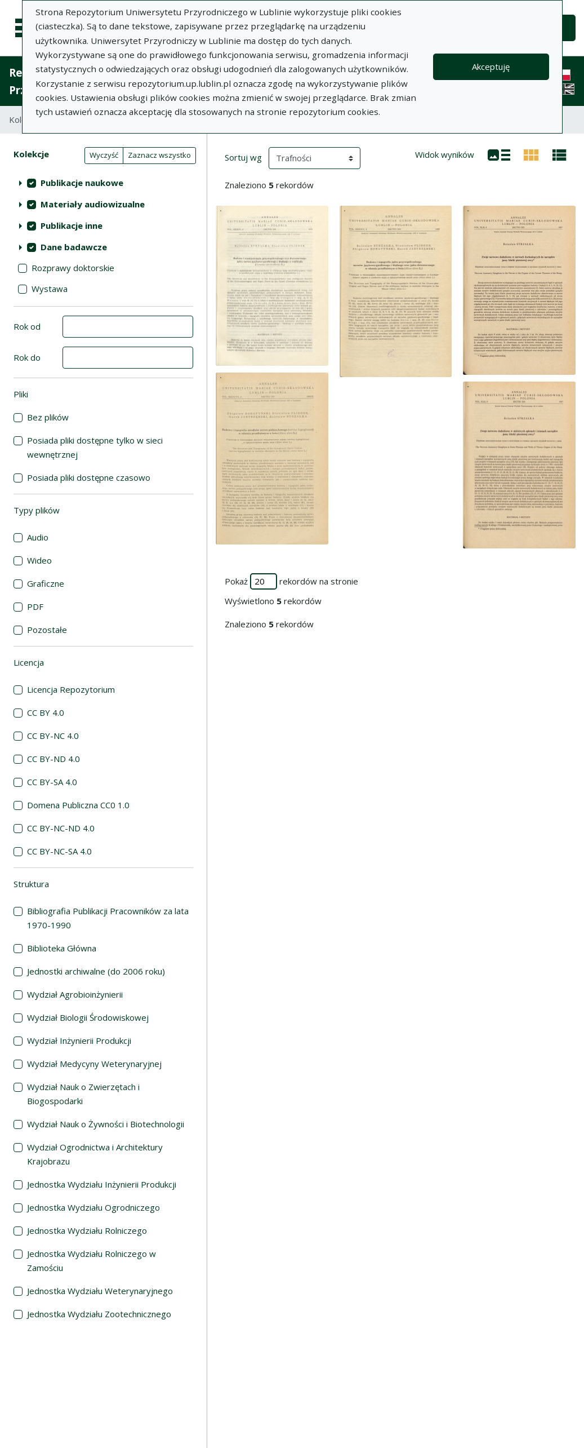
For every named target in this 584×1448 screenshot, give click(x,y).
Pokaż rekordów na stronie (291, 581)
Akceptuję (491, 66)
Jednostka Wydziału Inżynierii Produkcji (101, 1184)
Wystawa (50, 288)
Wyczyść (104, 155)
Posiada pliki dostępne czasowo (88, 477)
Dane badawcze (74, 247)
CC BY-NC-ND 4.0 (61, 828)
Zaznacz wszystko (159, 155)
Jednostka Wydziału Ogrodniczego (93, 1207)
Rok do (27, 357)
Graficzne (45, 583)
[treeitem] (103, 182)
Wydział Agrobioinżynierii (75, 994)
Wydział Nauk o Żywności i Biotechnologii (105, 1124)
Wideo (39, 560)
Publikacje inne (71, 225)
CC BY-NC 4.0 (53, 735)
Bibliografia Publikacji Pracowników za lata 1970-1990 (108, 918)
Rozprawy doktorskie (73, 267)
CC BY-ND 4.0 (53, 758)
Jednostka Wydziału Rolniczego (87, 1230)
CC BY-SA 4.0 (52, 781)
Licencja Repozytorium (71, 689)
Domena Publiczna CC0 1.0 (78, 805)
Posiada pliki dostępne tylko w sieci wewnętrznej (95, 447)
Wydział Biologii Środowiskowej (88, 1017)
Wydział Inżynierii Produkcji (79, 1040)
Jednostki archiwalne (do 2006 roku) (96, 971)
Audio (37, 537)
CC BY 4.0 (45, 712)
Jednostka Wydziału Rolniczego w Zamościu (91, 1260)
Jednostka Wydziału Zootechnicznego (99, 1313)
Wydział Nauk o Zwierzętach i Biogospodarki (83, 1093)
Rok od (27, 326)
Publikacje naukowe (82, 182)
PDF (35, 606)
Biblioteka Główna (61, 948)
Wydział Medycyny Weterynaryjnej (94, 1063)
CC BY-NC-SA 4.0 (59, 851)
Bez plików (48, 417)
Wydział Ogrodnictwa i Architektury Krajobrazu (95, 1154)
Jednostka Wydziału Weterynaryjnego (100, 1290)
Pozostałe (47, 629)
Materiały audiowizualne (93, 204)
